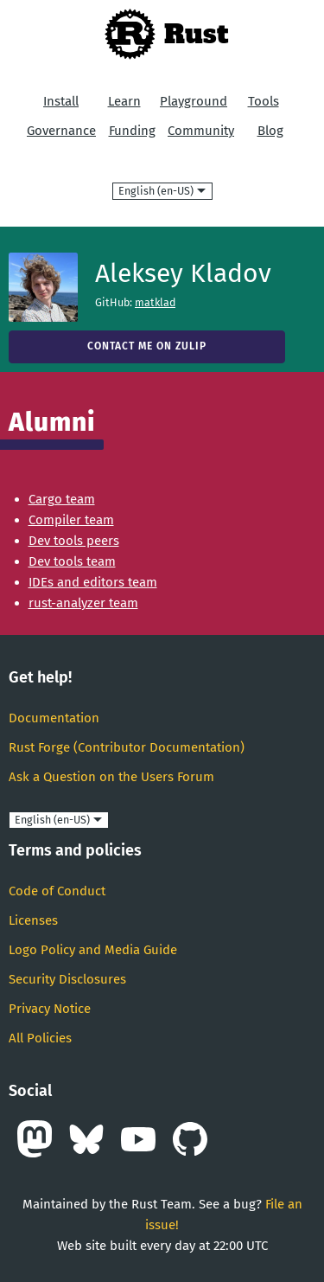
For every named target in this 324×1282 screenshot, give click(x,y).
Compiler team (71, 520)
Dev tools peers (74, 540)
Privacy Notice (50, 1008)
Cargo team (62, 499)
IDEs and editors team (93, 582)
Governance (61, 130)
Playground (193, 101)
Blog (270, 130)
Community (201, 130)
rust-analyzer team (83, 603)
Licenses (33, 920)
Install (61, 101)
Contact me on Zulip (146, 346)
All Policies (40, 1038)
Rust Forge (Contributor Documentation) (127, 747)
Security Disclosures (67, 979)
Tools (263, 101)
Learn (124, 101)
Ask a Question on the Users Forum (111, 777)
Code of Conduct (57, 891)
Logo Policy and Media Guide (93, 950)
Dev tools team (72, 561)
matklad (155, 302)
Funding (132, 130)
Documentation (54, 718)
